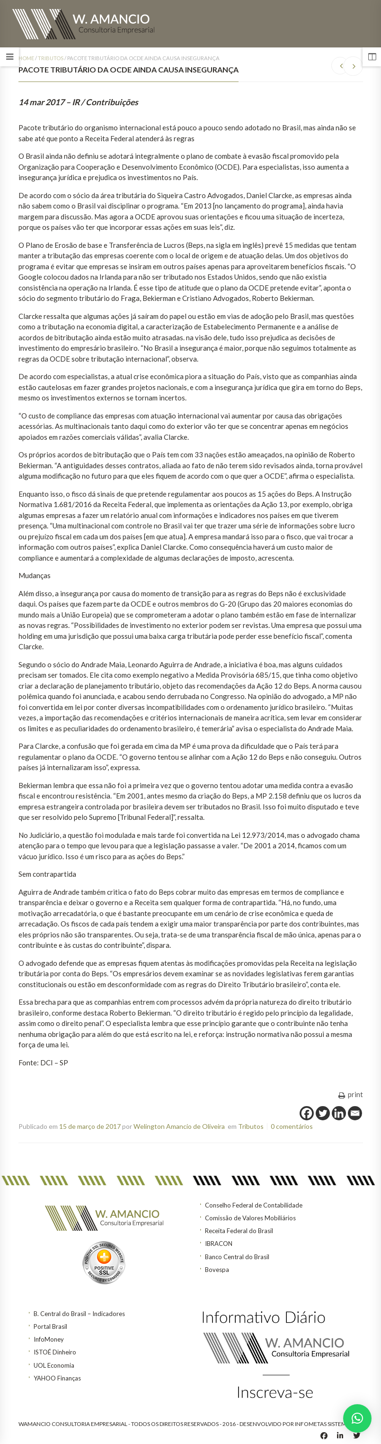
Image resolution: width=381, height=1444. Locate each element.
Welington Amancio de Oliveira (179, 1126)
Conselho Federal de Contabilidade (253, 1205)
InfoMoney (49, 1339)
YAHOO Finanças (57, 1378)
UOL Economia (54, 1365)
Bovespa (217, 1269)
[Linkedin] (339, 1113)
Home (26, 58)
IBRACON (218, 1243)
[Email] (355, 1113)
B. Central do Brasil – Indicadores (79, 1313)
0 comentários (292, 1126)
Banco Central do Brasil (237, 1257)
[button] (357, 1418)
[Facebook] (307, 1113)
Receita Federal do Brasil (239, 1231)
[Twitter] (323, 1113)
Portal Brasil (50, 1326)
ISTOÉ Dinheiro (55, 1352)
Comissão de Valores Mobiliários (250, 1218)
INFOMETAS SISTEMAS (324, 1423)
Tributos (50, 58)
